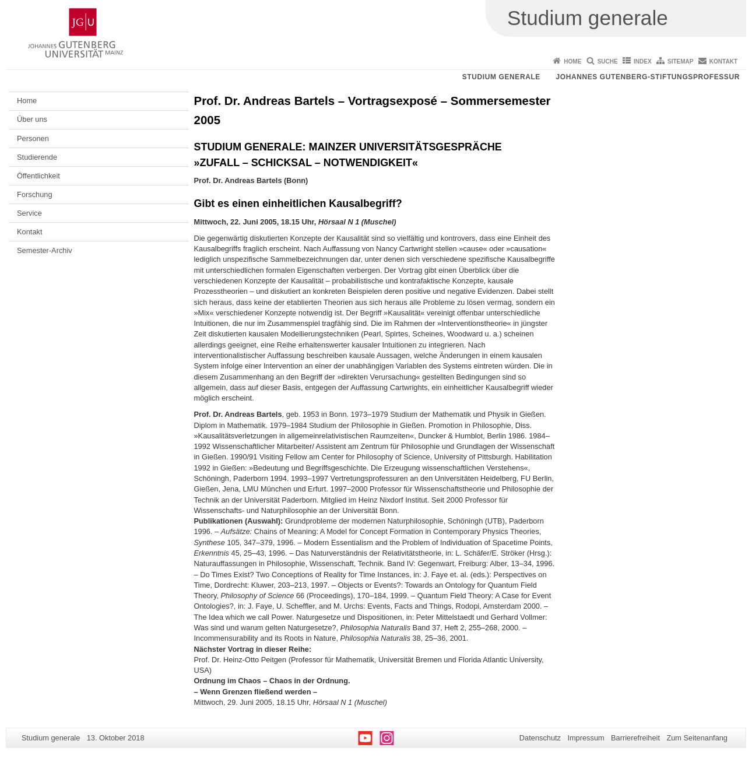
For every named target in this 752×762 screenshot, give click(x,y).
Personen (33, 138)
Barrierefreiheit (635, 737)
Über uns (32, 119)
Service (29, 213)
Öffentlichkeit (38, 175)
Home (572, 61)
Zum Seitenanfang (697, 737)
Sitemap (680, 61)
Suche (608, 61)
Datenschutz (540, 737)
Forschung (34, 194)
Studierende (37, 157)
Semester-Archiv (44, 250)
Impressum (585, 737)
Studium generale (501, 77)
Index (643, 61)
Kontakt (723, 61)
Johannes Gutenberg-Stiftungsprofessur (648, 77)
